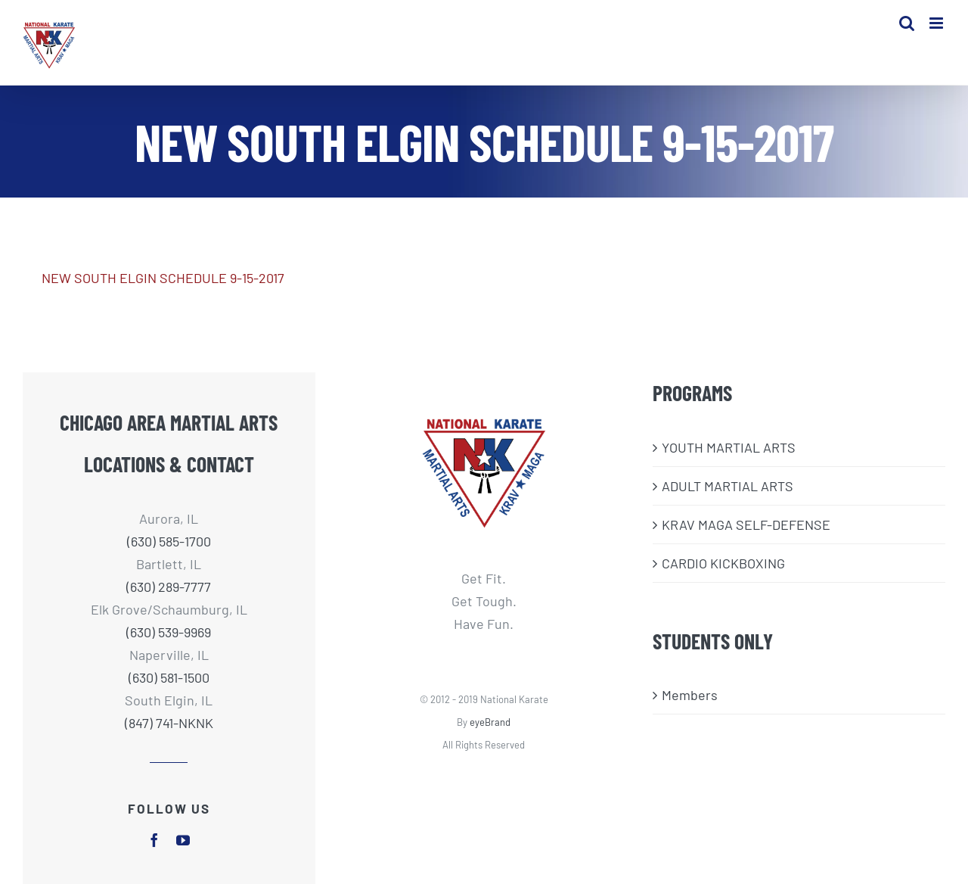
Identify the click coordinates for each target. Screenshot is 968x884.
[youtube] (183, 840)
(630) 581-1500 (169, 677)
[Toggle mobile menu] (937, 23)
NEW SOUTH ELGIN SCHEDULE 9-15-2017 (163, 277)
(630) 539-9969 (168, 632)
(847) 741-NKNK (169, 722)
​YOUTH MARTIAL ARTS (729, 447)
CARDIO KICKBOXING (723, 563)
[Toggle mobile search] (906, 23)
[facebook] (154, 840)
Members (690, 694)
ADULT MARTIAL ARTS (727, 486)
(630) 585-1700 (169, 541)
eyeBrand (490, 722)
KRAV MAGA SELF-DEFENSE (746, 524)
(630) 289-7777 (168, 586)
